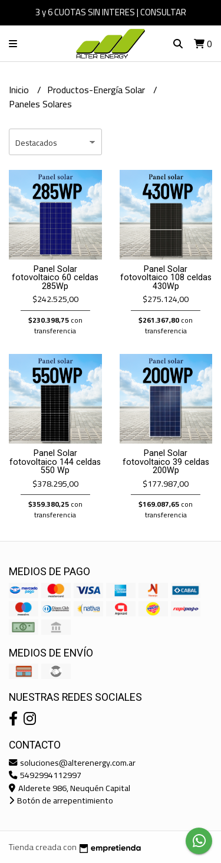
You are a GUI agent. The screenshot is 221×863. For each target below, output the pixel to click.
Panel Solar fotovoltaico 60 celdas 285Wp (55, 278)
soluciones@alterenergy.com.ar (72, 762)
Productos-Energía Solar (97, 90)
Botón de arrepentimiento (61, 800)
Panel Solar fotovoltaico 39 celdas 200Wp (166, 462)
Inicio (20, 90)
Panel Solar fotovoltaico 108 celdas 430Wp (166, 278)
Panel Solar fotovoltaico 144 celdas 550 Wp (55, 462)
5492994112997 (45, 775)
